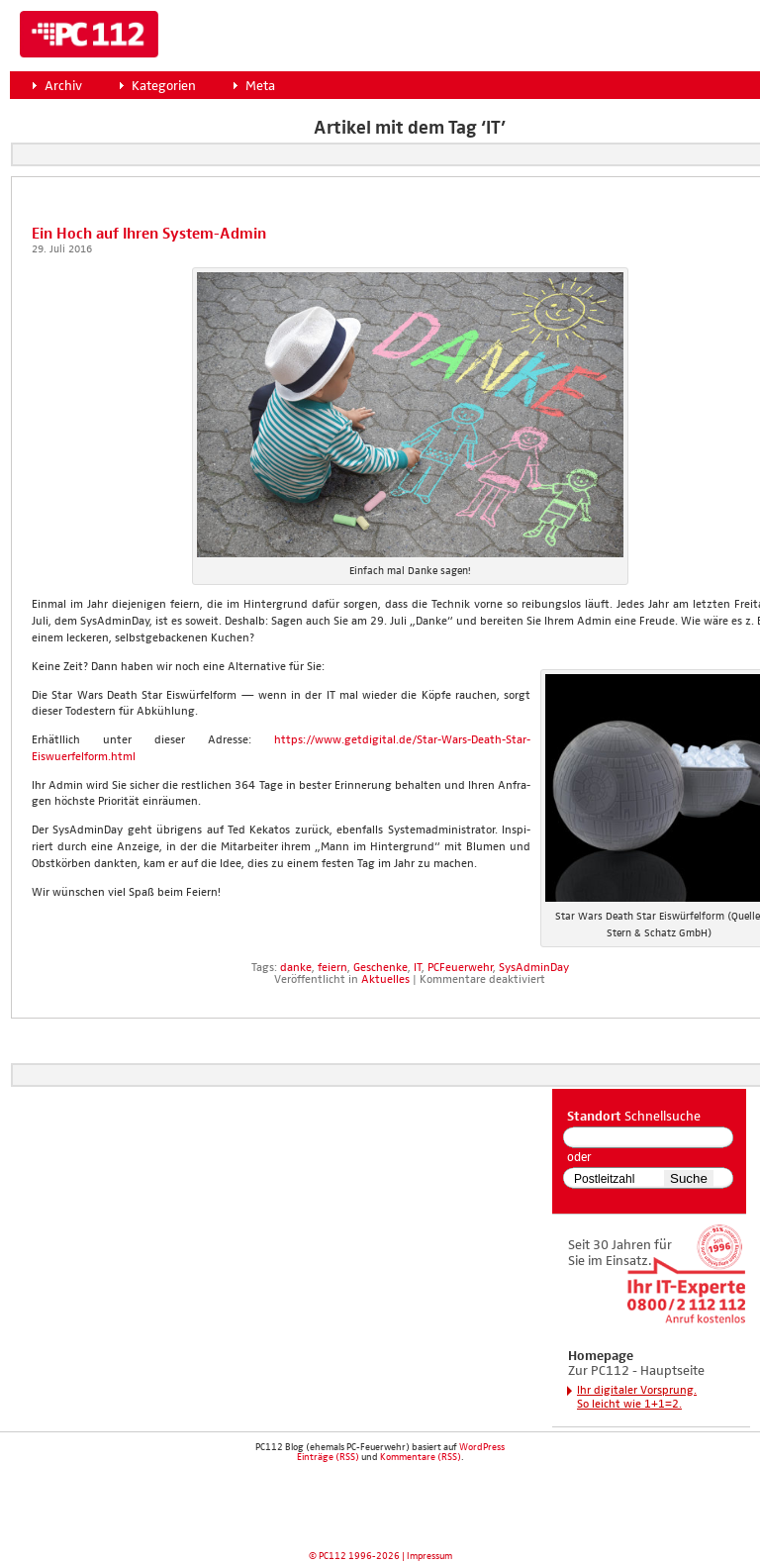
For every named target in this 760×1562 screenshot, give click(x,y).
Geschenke (380, 968)
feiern (332, 968)
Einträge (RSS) (328, 1457)
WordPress (482, 1447)
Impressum (429, 1556)
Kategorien (164, 86)
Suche (689, 1178)
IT (418, 968)
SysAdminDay (534, 968)
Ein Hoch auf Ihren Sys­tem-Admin (149, 234)
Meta (260, 86)
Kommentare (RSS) (420, 1457)
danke (296, 968)
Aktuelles (385, 980)
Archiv (63, 86)
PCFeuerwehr (460, 968)
